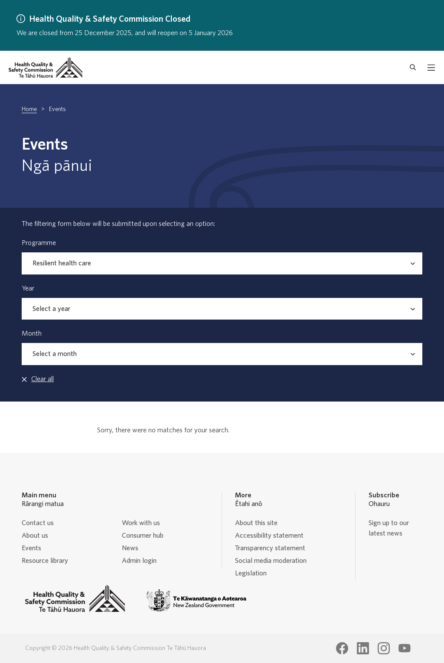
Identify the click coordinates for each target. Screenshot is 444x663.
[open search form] (413, 67)
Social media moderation (271, 560)
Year (28, 288)
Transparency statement (270, 548)
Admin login (139, 560)
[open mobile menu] (431, 67)
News (130, 548)
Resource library (45, 560)
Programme (39, 242)
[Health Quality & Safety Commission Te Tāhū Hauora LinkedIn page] (363, 648)
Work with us (141, 522)
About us (35, 535)
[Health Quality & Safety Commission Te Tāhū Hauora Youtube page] (404, 648)
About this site (256, 522)
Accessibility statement (269, 535)
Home (29, 109)
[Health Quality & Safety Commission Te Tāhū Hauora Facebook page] (342, 648)
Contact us (38, 522)
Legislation (251, 573)
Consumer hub (142, 535)
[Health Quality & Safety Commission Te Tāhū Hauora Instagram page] (384, 648)
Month (32, 333)
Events (31, 548)
